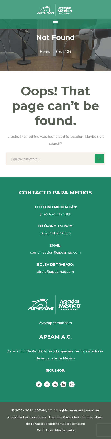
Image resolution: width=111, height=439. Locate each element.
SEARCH (99, 158)
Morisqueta (64, 430)
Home (45, 52)
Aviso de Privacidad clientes (70, 417)
